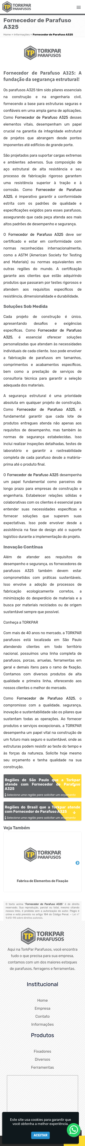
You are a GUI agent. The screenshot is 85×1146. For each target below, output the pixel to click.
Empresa (42, 1008)
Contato (42, 1016)
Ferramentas (42, 1067)
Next (77, 863)
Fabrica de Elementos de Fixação (42, 881)
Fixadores (42, 1051)
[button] (79, 7)
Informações (42, 1024)
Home (42, 1000)
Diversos (42, 1059)
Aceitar (40, 1135)
